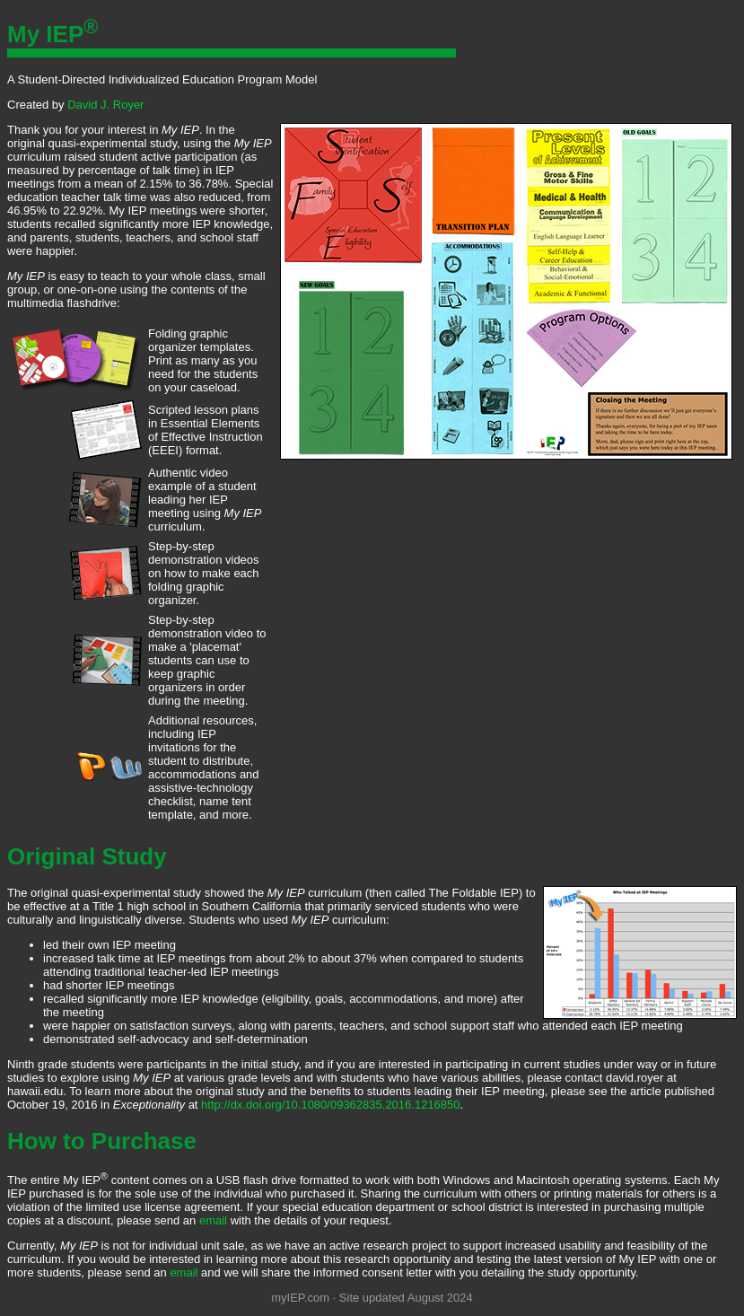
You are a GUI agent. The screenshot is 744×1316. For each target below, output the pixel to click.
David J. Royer (105, 104)
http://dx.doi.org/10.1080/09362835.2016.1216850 (330, 1104)
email (213, 1220)
